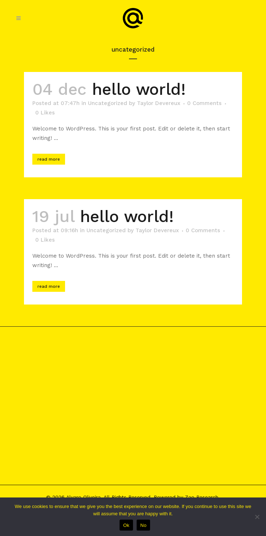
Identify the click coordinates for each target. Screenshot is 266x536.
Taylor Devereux (158, 103)
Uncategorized (107, 103)
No (143, 525)
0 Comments (204, 103)
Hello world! (139, 89)
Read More (48, 159)
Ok (126, 525)
